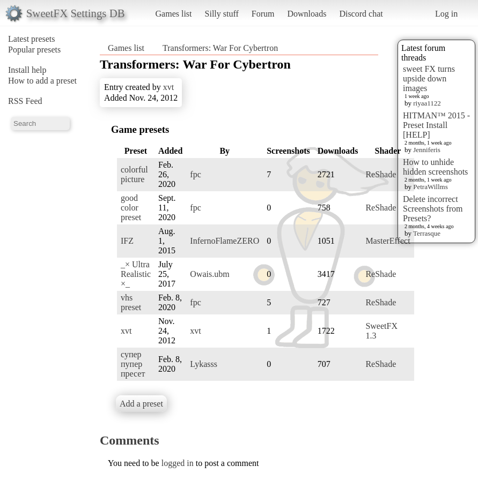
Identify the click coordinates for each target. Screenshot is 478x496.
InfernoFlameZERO (224, 240)
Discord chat (361, 13)
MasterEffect (387, 240)
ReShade (380, 174)
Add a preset (141, 403)
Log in (446, 13)
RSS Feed (25, 101)
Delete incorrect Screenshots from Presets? (433, 208)
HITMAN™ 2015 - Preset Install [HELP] (436, 125)
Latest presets (31, 38)
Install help (27, 69)
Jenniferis (426, 150)
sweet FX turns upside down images (429, 78)
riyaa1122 (427, 103)
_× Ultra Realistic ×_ (136, 274)
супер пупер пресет (133, 364)
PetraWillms (430, 187)
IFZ (127, 240)
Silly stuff (222, 13)
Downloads (306, 13)
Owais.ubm (209, 274)
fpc (195, 174)
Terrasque (426, 233)
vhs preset (131, 302)
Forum (263, 13)
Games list (174, 13)
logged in (177, 463)
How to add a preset (42, 80)
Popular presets (34, 49)
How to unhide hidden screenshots (435, 166)
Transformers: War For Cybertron (220, 47)
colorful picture (134, 174)
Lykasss (203, 364)
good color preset (131, 207)
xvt (168, 87)
